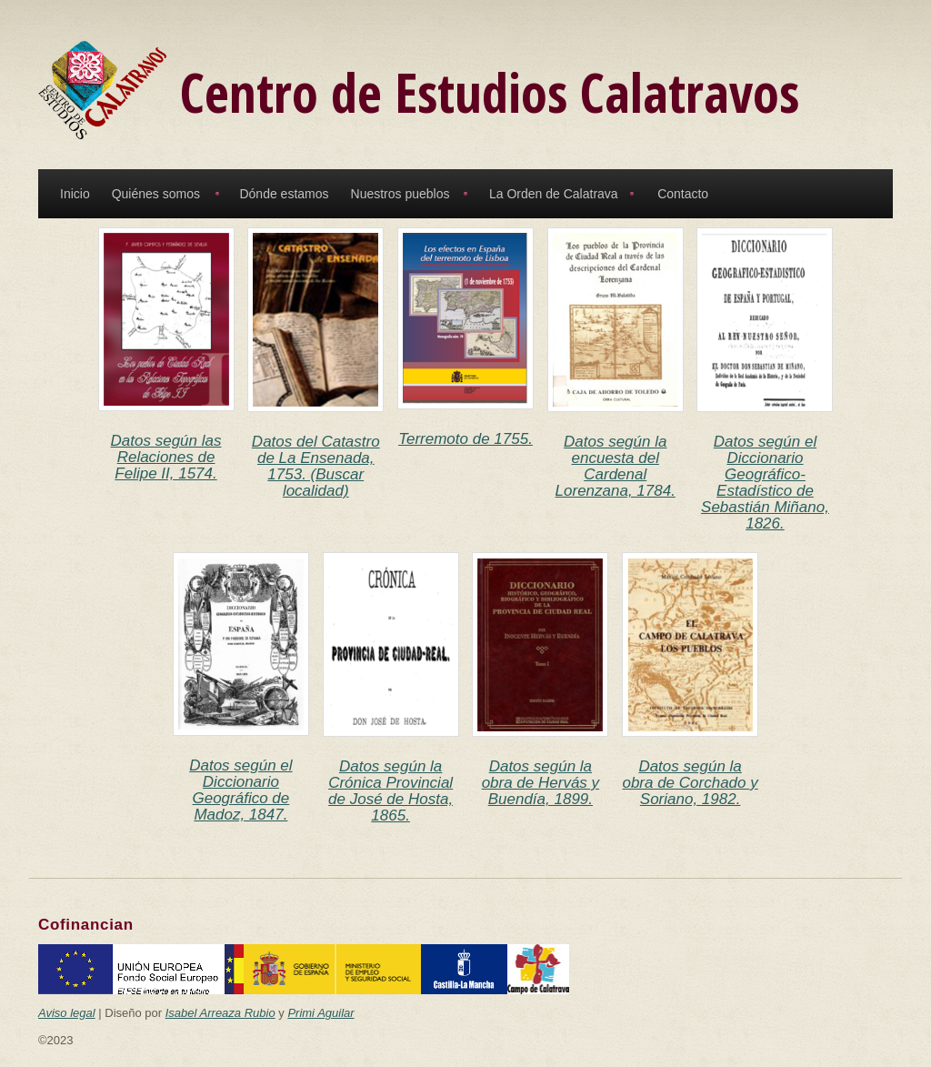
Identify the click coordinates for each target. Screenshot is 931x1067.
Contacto (682, 193)
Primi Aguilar (320, 1013)
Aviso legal (66, 1013)
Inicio (75, 193)
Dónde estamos (283, 193)
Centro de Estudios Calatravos (489, 91)
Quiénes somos (156, 193)
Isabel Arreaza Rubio (220, 1013)
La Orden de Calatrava (553, 193)
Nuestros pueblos (400, 193)
